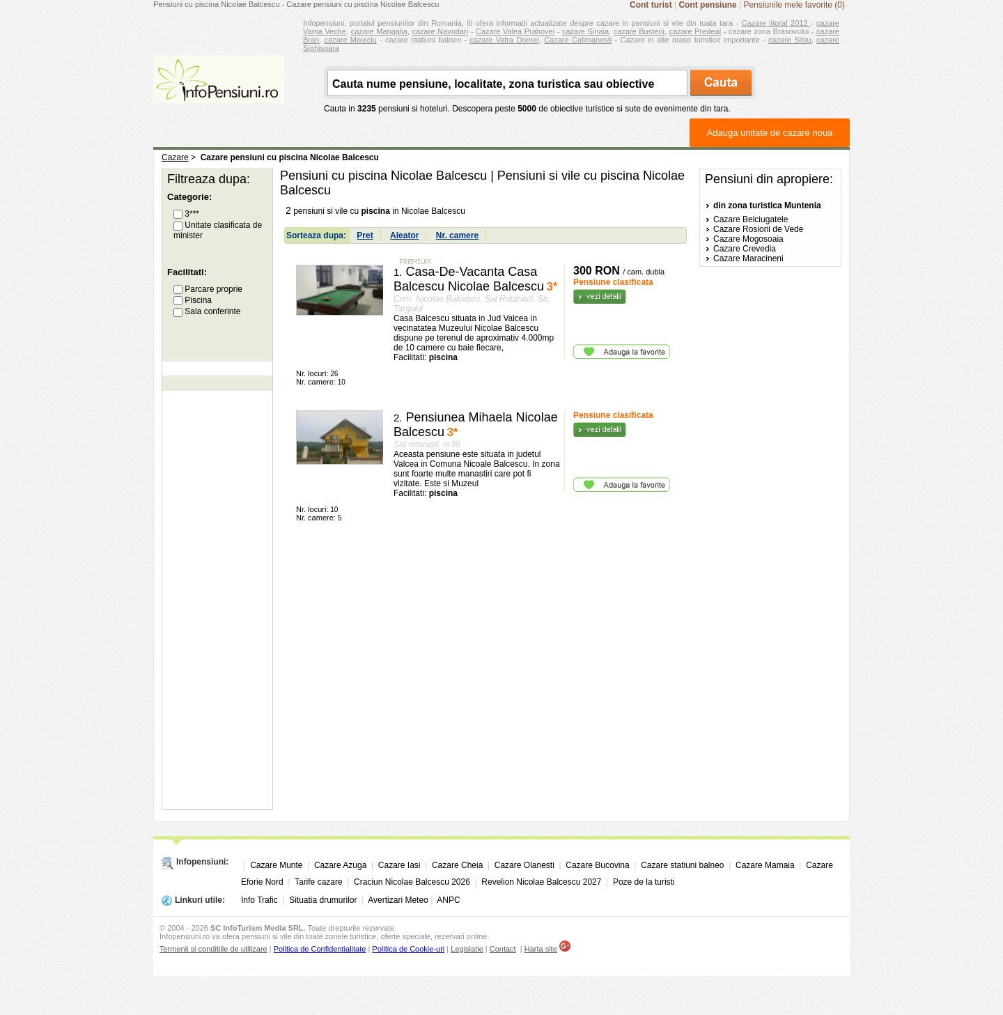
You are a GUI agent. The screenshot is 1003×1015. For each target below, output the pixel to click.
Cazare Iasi (399, 865)
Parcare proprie (207, 289)
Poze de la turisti (644, 882)
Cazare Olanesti (524, 865)
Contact (503, 949)
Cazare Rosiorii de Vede (758, 229)
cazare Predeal (695, 31)
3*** (186, 214)
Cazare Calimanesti (578, 40)
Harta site (540, 949)
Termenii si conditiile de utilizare (213, 949)
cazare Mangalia (379, 31)
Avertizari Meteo (398, 900)
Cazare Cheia (457, 865)
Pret (365, 235)
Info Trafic (259, 900)
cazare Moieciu (351, 40)
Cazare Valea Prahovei (515, 31)
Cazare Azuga (340, 865)
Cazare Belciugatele (750, 219)
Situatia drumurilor (323, 900)
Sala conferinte (206, 311)
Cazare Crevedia (744, 249)
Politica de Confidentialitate (320, 949)
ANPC (448, 900)
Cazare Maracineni (748, 258)
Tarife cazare (319, 882)
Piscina (192, 300)
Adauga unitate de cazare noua (770, 132)
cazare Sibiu (789, 40)
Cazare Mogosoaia (748, 239)
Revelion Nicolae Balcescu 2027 (541, 882)
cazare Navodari (440, 31)
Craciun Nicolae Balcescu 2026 (412, 882)
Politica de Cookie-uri (408, 949)
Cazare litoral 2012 (776, 23)
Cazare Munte (276, 865)
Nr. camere (457, 235)
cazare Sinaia (585, 31)
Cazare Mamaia (765, 865)
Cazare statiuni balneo (682, 865)
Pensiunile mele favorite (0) (794, 5)
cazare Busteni (639, 31)
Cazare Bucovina (597, 865)
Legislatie (467, 949)
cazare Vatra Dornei (503, 40)
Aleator (404, 235)
